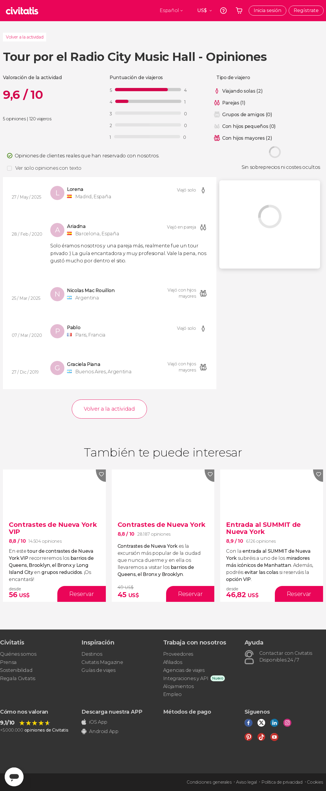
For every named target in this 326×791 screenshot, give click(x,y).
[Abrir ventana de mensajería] (14, 776)
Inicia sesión (267, 10)
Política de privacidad (281, 782)
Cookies (315, 782)
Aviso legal (246, 782)
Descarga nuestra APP (111, 712)
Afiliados (172, 662)
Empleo (172, 694)
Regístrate (306, 10)
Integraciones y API (185, 678)
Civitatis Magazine (102, 662)
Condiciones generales (209, 782)
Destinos (91, 654)
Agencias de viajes (184, 670)
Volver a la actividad (24, 37)
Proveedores (178, 654)
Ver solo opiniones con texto (48, 168)
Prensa (8, 662)
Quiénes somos (18, 654)
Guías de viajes (98, 670)
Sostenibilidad (16, 670)
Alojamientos (178, 686)
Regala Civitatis (17, 678)
